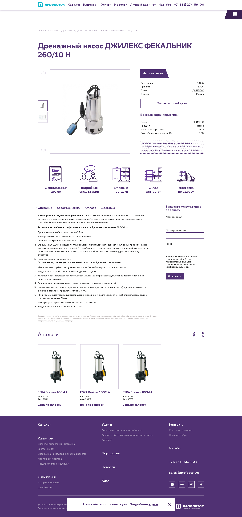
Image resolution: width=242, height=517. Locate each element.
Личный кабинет (143, 4)
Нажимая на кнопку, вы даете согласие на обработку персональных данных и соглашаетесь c (182, 262)
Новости (108, 467)
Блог (105, 481)
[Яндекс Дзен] (182, 484)
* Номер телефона (176, 230)
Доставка (107, 440)
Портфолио (111, 453)
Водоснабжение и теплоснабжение (122, 430)
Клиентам (90, 4)
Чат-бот (165, 4)
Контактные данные (180, 430)
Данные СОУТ (46, 487)
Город (169, 244)
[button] (43, 72)
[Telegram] (201, 484)
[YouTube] (172, 484)
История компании (49, 482)
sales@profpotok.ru (184, 472)
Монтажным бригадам (50, 458)
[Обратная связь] (233, 14)
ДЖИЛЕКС (198, 90)
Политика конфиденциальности (53, 508)
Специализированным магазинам (57, 444)
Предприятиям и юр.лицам (53, 463)
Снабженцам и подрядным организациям (62, 453)
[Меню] (233, 5)
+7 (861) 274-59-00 (189, 4)
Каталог (74, 4)
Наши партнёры (178, 435)
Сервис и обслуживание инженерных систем (127, 435)
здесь (153, 504)
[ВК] (191, 484)
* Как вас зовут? (174, 217)
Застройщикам (46, 448)
